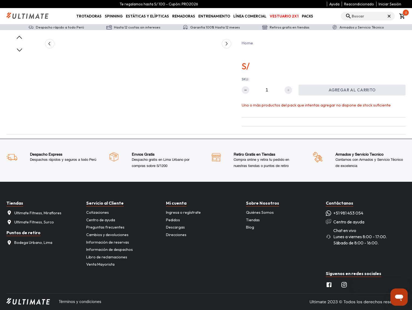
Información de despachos (109, 249)
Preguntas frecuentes (105, 227)
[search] (368, 16)
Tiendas (253, 220)
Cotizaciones (97, 212)
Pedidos (173, 220)
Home (247, 42)
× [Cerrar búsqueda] (389, 16)
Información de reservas (107, 242)
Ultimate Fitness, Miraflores (33, 213)
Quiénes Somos (260, 212)
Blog (250, 227)
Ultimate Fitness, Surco (30, 222)
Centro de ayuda (100, 220)
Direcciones (176, 234)
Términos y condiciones (80, 301)
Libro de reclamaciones (106, 257)
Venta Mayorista (100, 264)
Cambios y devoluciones (107, 234)
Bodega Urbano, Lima (29, 242)
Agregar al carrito (352, 89)
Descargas (175, 227)
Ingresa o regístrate (183, 212)
